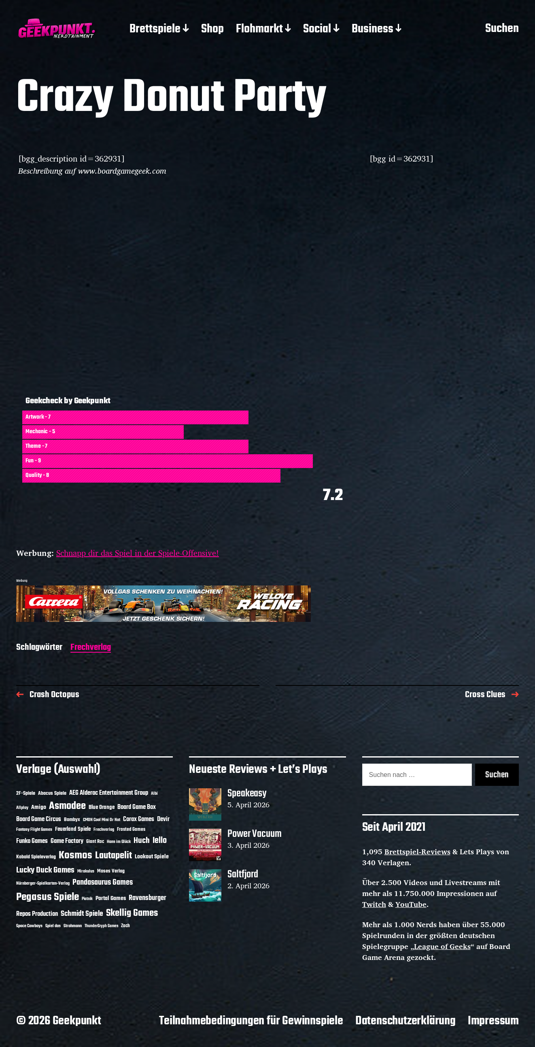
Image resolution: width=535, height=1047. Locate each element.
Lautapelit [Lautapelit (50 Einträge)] (113, 856)
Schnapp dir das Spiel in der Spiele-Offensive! (137, 553)
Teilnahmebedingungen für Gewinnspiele (251, 1021)
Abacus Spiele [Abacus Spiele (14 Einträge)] (52, 793)
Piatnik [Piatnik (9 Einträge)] (87, 899)
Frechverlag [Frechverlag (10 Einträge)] (103, 829)
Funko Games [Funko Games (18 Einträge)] (32, 841)
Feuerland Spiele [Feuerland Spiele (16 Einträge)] (73, 829)
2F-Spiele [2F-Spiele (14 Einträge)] (25, 793)
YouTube (411, 904)
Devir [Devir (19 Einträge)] (163, 819)
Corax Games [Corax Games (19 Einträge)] (138, 819)
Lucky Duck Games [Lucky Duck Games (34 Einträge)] (45, 870)
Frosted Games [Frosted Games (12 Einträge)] (131, 829)
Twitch (374, 904)
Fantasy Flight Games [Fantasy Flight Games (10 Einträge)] (34, 829)
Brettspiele (155, 29)
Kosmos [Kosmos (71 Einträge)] (75, 855)
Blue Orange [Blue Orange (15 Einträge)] (102, 807)
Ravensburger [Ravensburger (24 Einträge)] (147, 898)
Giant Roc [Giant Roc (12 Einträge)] (95, 841)
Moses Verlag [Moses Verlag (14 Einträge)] (111, 871)
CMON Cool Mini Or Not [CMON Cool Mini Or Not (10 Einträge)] (101, 820)
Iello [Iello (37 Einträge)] (160, 840)
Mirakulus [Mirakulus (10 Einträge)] (85, 871)
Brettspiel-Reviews (417, 851)
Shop (212, 29)
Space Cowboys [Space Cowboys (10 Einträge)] (29, 926)
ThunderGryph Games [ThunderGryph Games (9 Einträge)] (101, 926)
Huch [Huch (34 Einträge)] (142, 840)
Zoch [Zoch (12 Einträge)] (125, 926)
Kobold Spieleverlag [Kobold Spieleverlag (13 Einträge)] (36, 857)
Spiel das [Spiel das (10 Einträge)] (53, 926)
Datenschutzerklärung (405, 1021)
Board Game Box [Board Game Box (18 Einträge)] (136, 807)
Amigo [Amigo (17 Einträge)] (38, 807)
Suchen (502, 29)
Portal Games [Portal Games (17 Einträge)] (111, 898)
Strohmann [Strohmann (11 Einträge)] (73, 926)
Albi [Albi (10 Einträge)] (154, 793)
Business (372, 29)
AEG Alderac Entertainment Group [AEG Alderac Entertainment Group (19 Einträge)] (108, 793)
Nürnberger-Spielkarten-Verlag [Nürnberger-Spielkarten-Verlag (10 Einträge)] (43, 883)
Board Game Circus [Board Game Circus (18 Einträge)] (38, 819)
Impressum (493, 1021)
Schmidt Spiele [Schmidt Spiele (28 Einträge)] (82, 914)
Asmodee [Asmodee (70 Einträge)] (67, 806)
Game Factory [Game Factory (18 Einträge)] (67, 841)
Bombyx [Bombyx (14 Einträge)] (72, 819)
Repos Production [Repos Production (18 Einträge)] (37, 914)
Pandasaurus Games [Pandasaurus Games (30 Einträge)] (102, 883)
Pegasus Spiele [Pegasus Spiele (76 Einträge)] (47, 897)
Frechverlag (90, 648)
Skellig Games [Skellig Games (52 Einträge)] (132, 913)
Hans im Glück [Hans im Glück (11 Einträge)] (119, 841)
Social (317, 29)
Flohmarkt (259, 29)
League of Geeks (442, 946)
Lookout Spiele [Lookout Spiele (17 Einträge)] (152, 857)
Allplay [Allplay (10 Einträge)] (22, 807)
